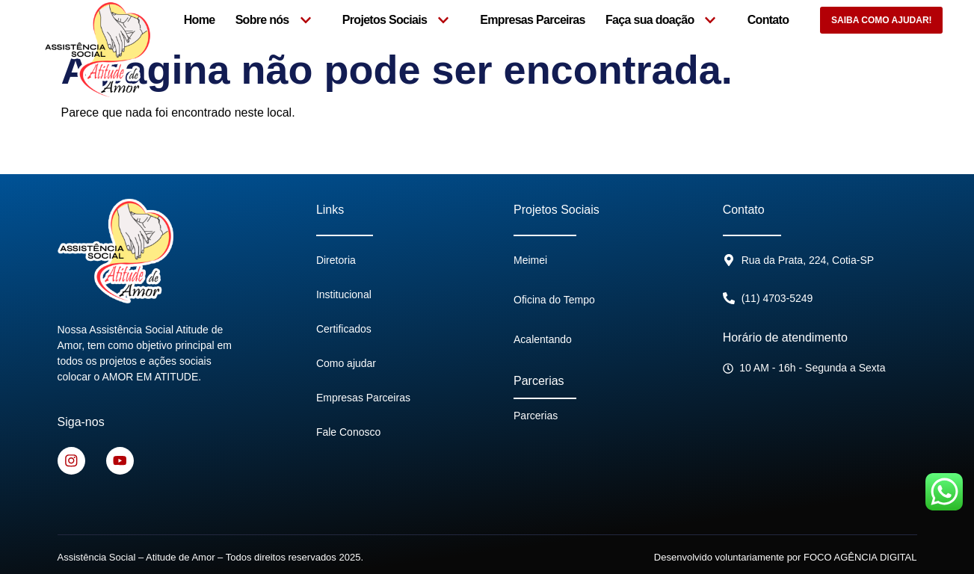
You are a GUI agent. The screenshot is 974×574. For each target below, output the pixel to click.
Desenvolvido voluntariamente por (785, 556)
